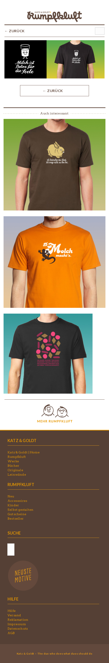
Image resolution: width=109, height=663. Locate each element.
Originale (15, 470)
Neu (11, 496)
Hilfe (12, 611)
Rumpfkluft (17, 457)
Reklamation (18, 619)
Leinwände (17, 474)
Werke (13, 461)
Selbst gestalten (20, 509)
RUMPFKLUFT (21, 484)
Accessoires (17, 501)
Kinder (13, 505)
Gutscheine (17, 514)
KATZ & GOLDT (22, 440)
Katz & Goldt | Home (24, 452)
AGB (11, 633)
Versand (14, 615)
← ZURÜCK (14, 31)
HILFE (13, 599)
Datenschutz (18, 628)
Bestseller (16, 518)
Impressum (17, 624)
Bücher (13, 465)
